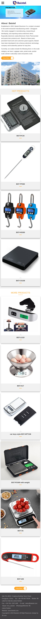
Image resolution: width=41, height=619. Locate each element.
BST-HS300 (20, 232)
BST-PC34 (20, 136)
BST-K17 (20, 386)
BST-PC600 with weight (20, 482)
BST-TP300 (20, 184)
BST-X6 (20, 531)
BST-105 (20, 579)
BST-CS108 (20, 281)
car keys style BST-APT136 (20, 434)
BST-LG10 (20, 337)
